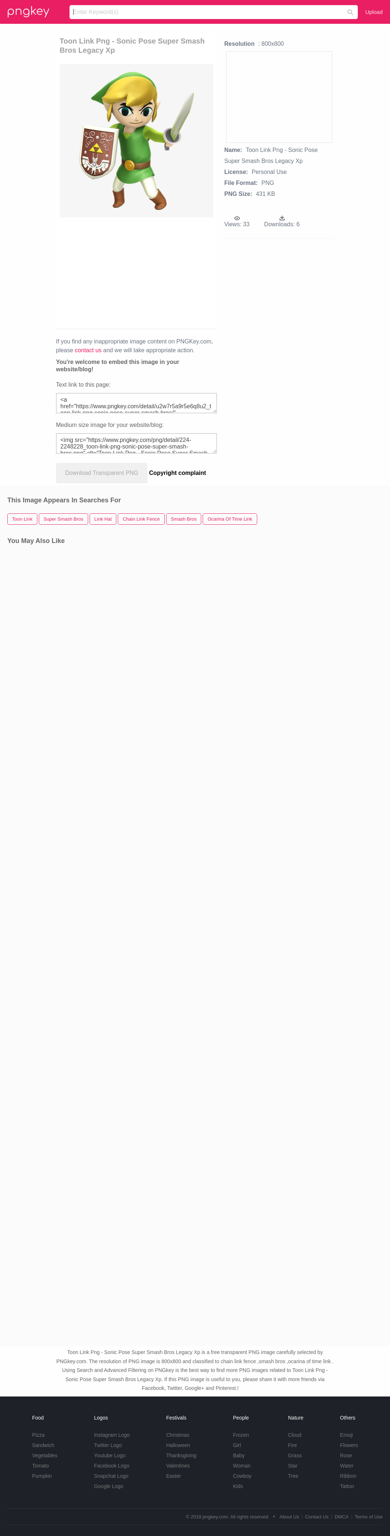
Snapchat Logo (111, 1476)
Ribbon (348, 1476)
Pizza (38, 1435)
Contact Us (317, 1517)
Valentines (178, 1466)
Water (346, 1466)
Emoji (346, 1435)
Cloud (294, 1435)
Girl (237, 1445)
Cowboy (242, 1476)
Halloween (178, 1445)
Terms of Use (369, 1517)
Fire (292, 1445)
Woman (242, 1466)
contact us (88, 350)
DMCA (342, 1517)
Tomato (40, 1466)
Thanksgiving (181, 1455)
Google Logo (108, 1486)
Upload (374, 12)
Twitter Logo (108, 1445)
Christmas (177, 1435)
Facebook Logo (112, 1466)
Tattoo (347, 1486)
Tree (293, 1476)
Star (292, 1466)
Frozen (241, 1435)
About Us (289, 1517)
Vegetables (44, 1455)
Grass (294, 1455)
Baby (239, 1455)
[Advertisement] (136, 272)
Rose (346, 1455)
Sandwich (43, 1445)
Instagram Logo (112, 1435)
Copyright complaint (177, 473)
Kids (238, 1486)
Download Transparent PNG (101, 473)
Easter (173, 1476)
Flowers (349, 1445)
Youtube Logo (109, 1455)
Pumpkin (42, 1476)
